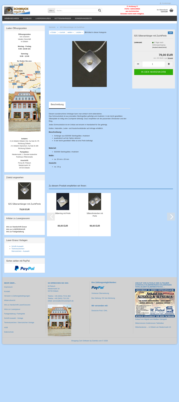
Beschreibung (57, 106)
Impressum (8, 289)
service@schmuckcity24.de (63, 302)
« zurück (62, 34)
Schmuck (27, 18)
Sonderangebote (83, 18)
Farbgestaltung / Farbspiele (14, 315)
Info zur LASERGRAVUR (15, 231)
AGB (6, 329)
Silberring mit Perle (63, 215)
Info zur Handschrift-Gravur (16, 228)
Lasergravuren (43, 18)
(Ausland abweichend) (159, 49)
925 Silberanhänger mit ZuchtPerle (24, 205)
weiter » (71, 34)
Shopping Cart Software (80, 342)
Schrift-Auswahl (17, 248)
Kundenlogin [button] (165, 3)
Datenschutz (9, 333)
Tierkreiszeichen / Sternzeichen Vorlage (19, 324)
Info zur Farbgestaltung (15, 233)
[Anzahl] (153, 66)
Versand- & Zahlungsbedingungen (17, 297)
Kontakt (7, 293)
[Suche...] (51, 10)
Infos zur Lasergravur (12, 311)
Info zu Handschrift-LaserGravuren (17, 306)
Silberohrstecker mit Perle (95, 216)
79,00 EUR (24, 211)
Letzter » (79, 34)
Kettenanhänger (63, 18)
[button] (138, 66)
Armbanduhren (11, 18)
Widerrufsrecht (9, 302)
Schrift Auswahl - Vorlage (13, 320)
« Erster (53, 34)
